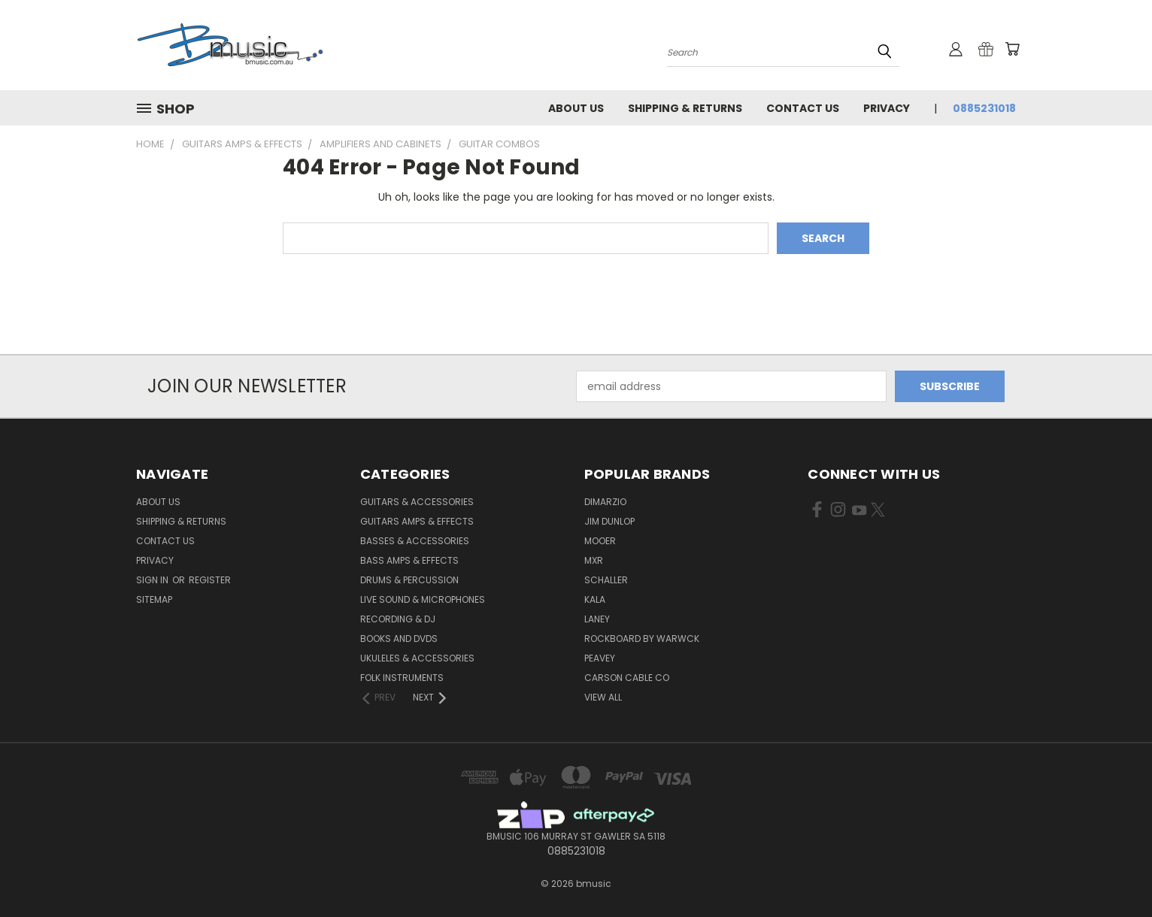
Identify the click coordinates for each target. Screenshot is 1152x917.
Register (210, 580)
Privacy (886, 108)
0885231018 (984, 108)
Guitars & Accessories (417, 501)
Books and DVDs (399, 638)
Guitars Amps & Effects (417, 521)
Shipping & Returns (685, 108)
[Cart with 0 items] (1012, 48)
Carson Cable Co (626, 677)
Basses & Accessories (414, 540)
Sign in (153, 580)
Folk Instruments (402, 677)
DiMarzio (605, 501)
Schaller (606, 580)
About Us (576, 108)
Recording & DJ (397, 619)
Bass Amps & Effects (409, 560)
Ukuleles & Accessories (417, 658)
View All (603, 697)
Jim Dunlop (609, 521)
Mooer (600, 540)
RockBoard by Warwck (641, 638)
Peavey (599, 658)
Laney (597, 619)
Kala (594, 599)
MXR (593, 560)
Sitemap (154, 599)
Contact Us (802, 108)
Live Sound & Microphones (422, 599)
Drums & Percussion (409, 580)
